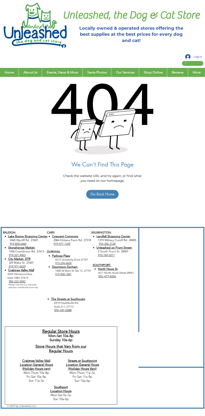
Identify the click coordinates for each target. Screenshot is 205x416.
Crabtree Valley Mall (21, 270)
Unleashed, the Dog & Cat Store (131, 15)
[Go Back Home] (102, 194)
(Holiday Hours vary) (36, 369)
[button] (189, 63)
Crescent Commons (65, 236)
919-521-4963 (17, 255)
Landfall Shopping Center (113, 236)
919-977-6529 (17, 266)
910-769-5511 (106, 255)
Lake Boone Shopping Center (27, 236)
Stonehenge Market (21, 247)
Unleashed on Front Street (114, 247)
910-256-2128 (107, 244)
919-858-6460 (18, 244)
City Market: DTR (19, 259)
